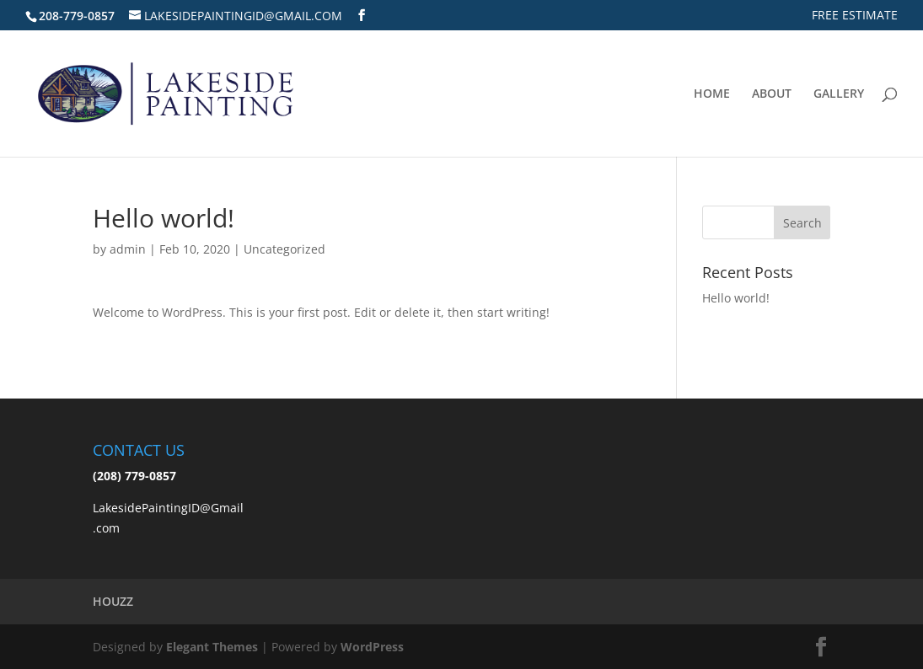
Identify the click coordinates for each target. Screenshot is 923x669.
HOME (712, 94)
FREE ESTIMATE (855, 16)
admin (128, 249)
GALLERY (838, 94)
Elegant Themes (212, 647)
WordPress (372, 647)
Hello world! (736, 298)
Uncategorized (284, 249)
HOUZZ (113, 601)
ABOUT (772, 94)
